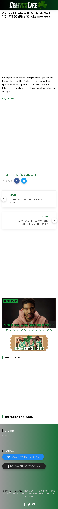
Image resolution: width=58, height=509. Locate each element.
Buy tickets (8, 98)
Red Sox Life (18, 493)
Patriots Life (31, 493)
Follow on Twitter (25, 456)
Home (27, 491)
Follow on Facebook (25, 466)
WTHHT (34, 491)
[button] (17, 181)
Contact (43, 491)
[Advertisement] (29, 139)
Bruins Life (44, 493)
